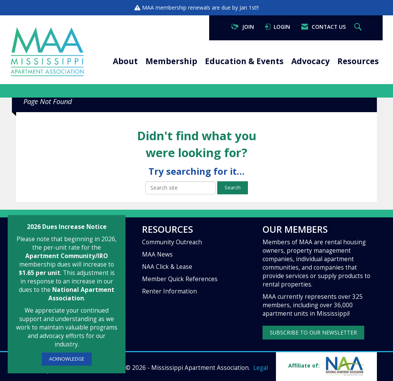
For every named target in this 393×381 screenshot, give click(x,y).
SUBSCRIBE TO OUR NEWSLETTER (313, 332)
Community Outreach (172, 242)
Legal (260, 368)
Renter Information (169, 291)
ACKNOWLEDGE (66, 359)
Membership (171, 61)
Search (233, 187)
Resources (358, 61)
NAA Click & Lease (167, 267)
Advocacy (310, 61)
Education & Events (244, 61)
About (125, 61)
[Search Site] (358, 27)
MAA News (157, 254)
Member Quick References (180, 279)
